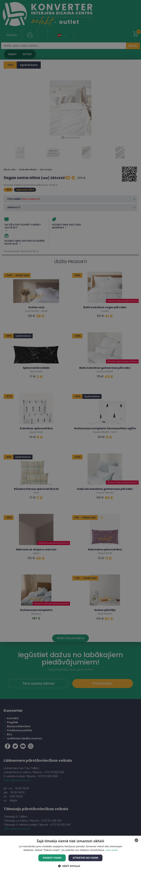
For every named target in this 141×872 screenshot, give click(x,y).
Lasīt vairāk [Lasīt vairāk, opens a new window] (112, 850)
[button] (70, 866)
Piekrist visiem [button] (52, 857)
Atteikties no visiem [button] (85, 857)
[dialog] (70, 436)
